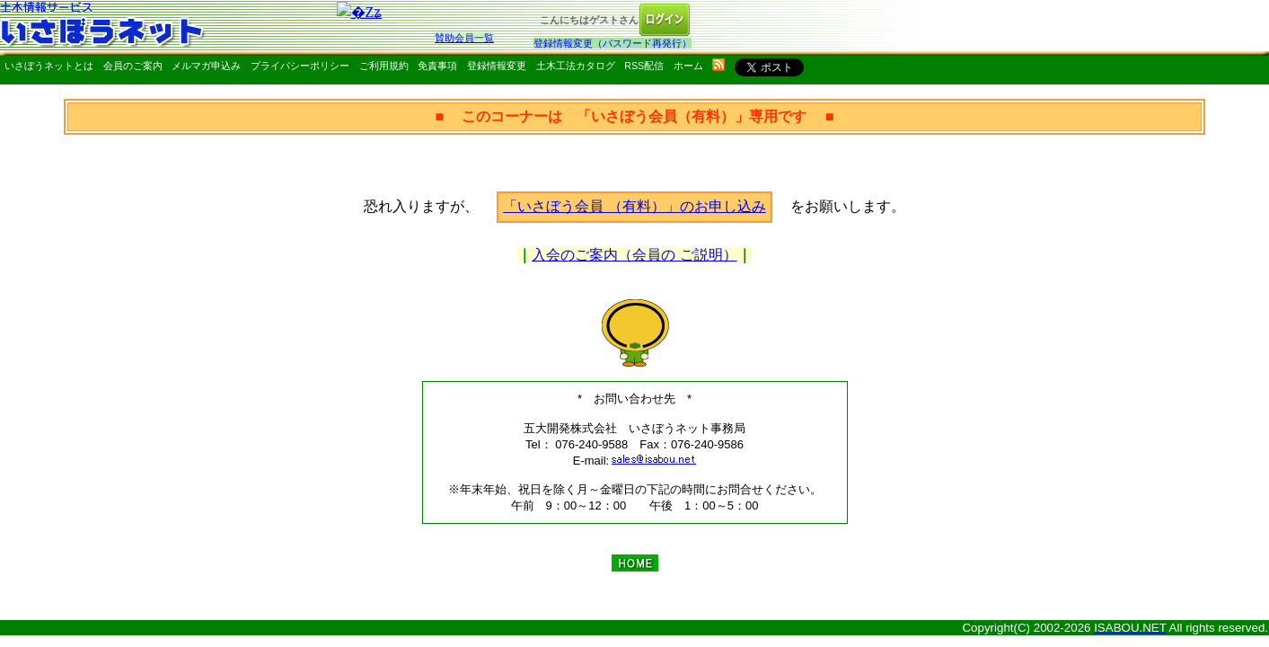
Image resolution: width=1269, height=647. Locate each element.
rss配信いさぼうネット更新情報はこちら (718, 64)
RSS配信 (644, 65)
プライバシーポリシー (300, 65)
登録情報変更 (496, 65)
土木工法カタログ (575, 65)
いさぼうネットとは (48, 65)
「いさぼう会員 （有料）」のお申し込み (634, 206)
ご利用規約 (384, 65)
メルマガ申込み (206, 65)
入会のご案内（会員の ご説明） (634, 254)
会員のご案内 (133, 65)
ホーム (688, 65)
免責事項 (437, 65)
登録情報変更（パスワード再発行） (612, 43)
